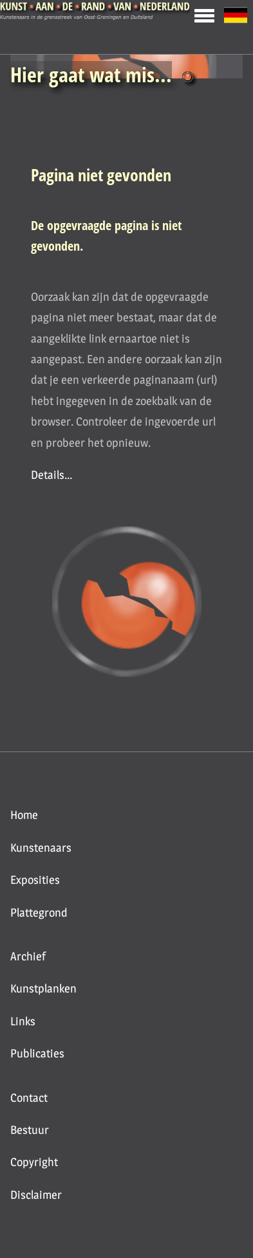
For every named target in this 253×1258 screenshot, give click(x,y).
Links (22, 1021)
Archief (28, 956)
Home (24, 815)
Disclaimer (36, 1194)
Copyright (34, 1162)
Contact (29, 1097)
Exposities (35, 879)
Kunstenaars (40, 847)
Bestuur (29, 1130)
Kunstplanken (43, 988)
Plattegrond (39, 912)
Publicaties (37, 1053)
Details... (51, 474)
